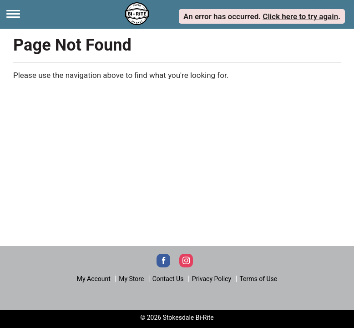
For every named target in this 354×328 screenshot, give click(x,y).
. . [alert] (261, 16)
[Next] (137, 12)
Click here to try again (300, 16)
